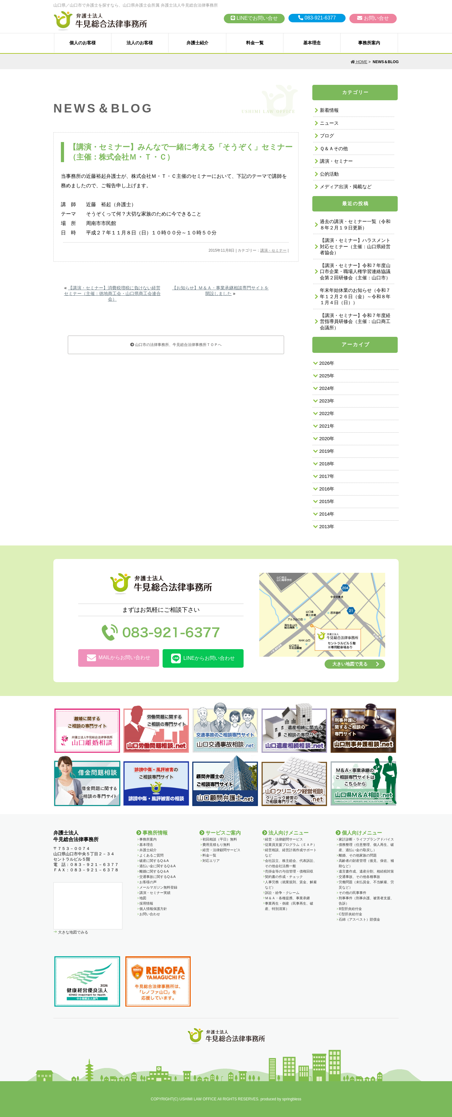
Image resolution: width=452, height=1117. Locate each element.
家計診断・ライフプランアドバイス (366, 839)
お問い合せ (373, 18)
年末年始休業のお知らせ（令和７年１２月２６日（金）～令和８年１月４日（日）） (355, 296)
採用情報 (146, 903)
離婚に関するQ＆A (154, 871)
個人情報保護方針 (153, 909)
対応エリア (211, 860)
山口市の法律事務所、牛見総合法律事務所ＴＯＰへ (176, 344)
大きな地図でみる (72, 932)
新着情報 (329, 110)
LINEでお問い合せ (254, 18)
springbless (291, 1099)
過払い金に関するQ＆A (157, 866)
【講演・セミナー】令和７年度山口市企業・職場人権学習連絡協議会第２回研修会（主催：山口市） (355, 271)
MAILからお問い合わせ (118, 658)
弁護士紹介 (197, 42)
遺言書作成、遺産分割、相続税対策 (366, 871)
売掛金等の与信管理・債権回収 (289, 871)
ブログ (327, 135)
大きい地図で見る (350, 663)
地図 (142, 898)
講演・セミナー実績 (154, 893)
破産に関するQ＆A (154, 860)
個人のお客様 (82, 42)
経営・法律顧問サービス (221, 850)
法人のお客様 (139, 42)
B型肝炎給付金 (350, 909)
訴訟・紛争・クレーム (282, 893)
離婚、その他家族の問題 (358, 855)
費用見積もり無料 (216, 844)
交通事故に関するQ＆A (157, 877)
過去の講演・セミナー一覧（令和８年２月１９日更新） (355, 224)
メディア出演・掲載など (346, 186)
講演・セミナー (273, 250)
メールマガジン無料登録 (158, 887)
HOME (359, 62)
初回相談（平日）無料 (219, 839)
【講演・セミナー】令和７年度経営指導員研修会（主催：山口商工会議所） (355, 321)
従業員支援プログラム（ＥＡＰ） (291, 844)
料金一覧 (255, 42)
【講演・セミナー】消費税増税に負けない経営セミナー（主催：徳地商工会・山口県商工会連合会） (112, 293)
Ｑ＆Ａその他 (334, 148)
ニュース (329, 123)
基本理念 (312, 42)
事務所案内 (369, 42)
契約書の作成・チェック (284, 877)
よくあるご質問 (151, 855)
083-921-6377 (317, 17)
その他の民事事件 (352, 893)
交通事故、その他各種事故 (359, 877)
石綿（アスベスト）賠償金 (359, 919)
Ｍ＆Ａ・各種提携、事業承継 (287, 898)
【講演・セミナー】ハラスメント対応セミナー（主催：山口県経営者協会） (355, 246)
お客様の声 (148, 882)
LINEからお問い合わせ (203, 658)
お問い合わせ (149, 914)
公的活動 (329, 174)
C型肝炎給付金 (350, 914)
